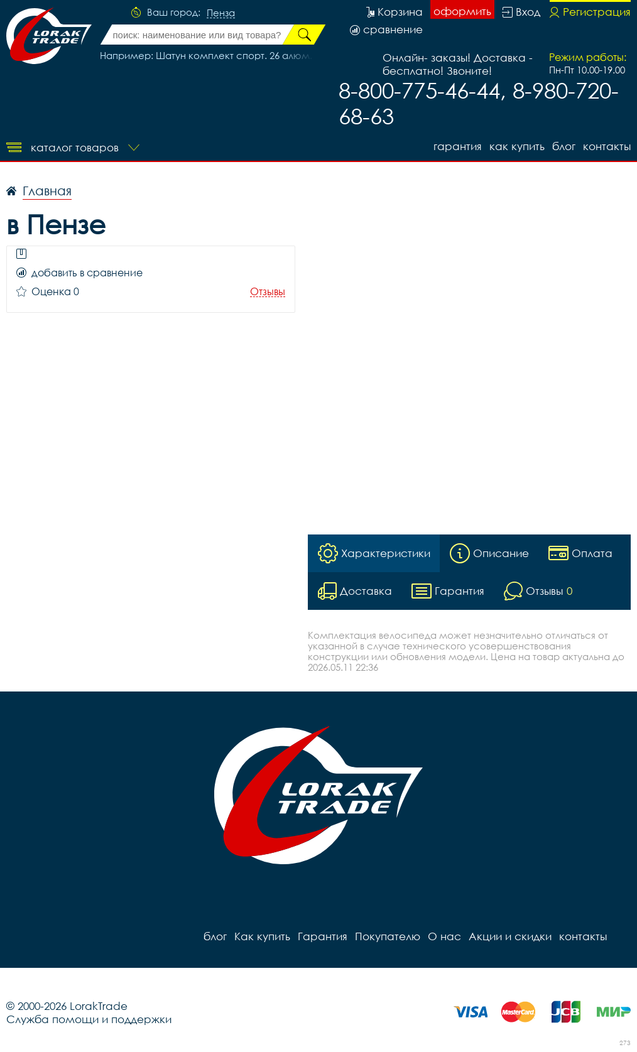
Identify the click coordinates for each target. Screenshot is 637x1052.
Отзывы (267, 291)
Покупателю (387, 936)
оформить (462, 11)
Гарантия (457, 146)
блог (563, 146)
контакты (607, 146)
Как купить (517, 146)
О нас (444, 936)
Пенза (221, 13)
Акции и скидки (510, 936)
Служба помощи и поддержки (89, 1019)
